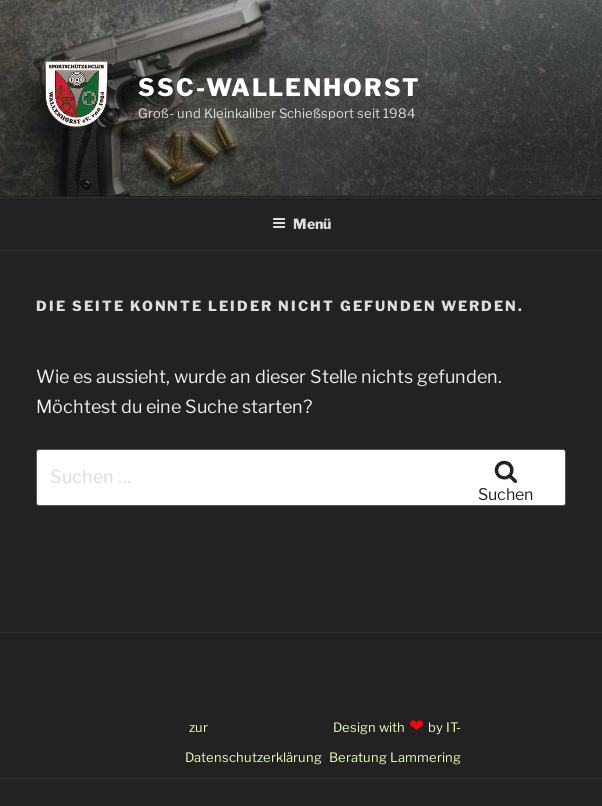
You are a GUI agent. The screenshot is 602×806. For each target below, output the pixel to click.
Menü (301, 223)
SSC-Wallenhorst (279, 87)
